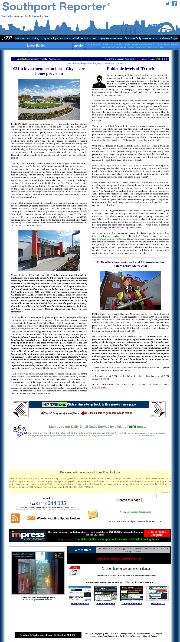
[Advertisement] (90, 458)
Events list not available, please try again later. (119, 558)
